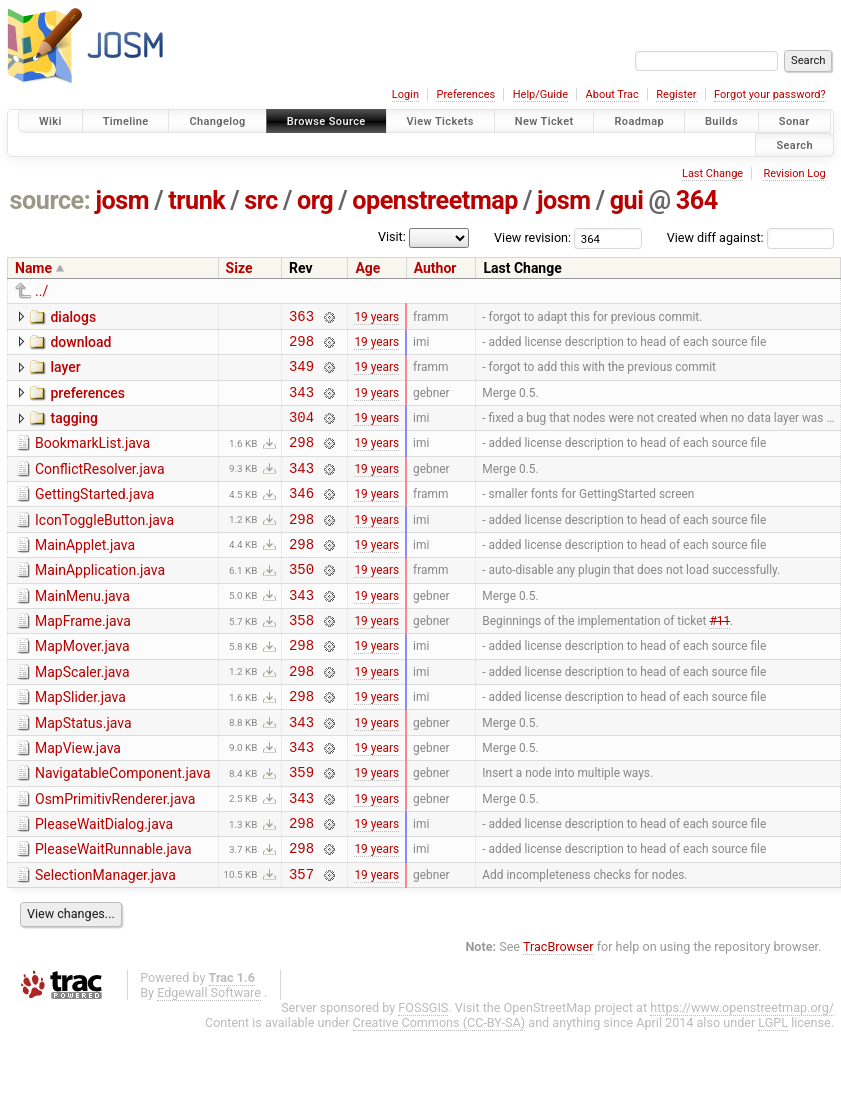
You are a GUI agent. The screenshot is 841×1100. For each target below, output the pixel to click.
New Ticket (544, 121)
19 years (376, 318)
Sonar (794, 121)
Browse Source (326, 121)
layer (65, 373)
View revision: (532, 237)
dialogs (73, 317)
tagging (73, 430)
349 (301, 374)
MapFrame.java (83, 657)
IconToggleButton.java (104, 544)
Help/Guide (540, 94)
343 (301, 403)
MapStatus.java (83, 771)
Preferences (465, 94)
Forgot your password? (770, 94)
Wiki (50, 121)
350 (301, 601)
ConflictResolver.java (100, 487)
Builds (721, 121)
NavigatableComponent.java (123, 827)
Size (239, 268)
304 (301, 431)
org (315, 200)
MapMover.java (82, 685)
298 (301, 346)
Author (435, 268)
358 (301, 658)
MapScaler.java (82, 714)
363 (301, 318)
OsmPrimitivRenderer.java (115, 856)
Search (794, 144)
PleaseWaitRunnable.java (113, 912)
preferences (87, 402)
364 (697, 200)
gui (627, 200)
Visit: (392, 236)
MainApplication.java (100, 600)
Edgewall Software (209, 1061)
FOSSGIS (423, 1076)
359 (301, 828)
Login (405, 94)
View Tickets (440, 121)
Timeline (126, 121)
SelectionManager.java (105, 941)
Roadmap (639, 121)
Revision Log (794, 173)
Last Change (712, 173)
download (80, 345)
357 (301, 942)
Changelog (217, 121)
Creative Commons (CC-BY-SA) (439, 1091)
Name (33, 268)
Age (367, 268)
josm (122, 200)
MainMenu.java (82, 629)
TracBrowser (558, 1015)
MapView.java (78, 799)
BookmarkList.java (92, 458)
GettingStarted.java (94, 515)
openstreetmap (435, 200)
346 (301, 516)
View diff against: (750, 237)
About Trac (612, 94)
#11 (719, 659)
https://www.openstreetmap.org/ (742, 1076)
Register (676, 94)
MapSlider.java (80, 742)
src (261, 200)
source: (50, 200)
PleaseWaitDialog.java (104, 884)
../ (41, 291)
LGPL (773, 1091)
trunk (196, 200)
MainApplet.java (85, 572)
